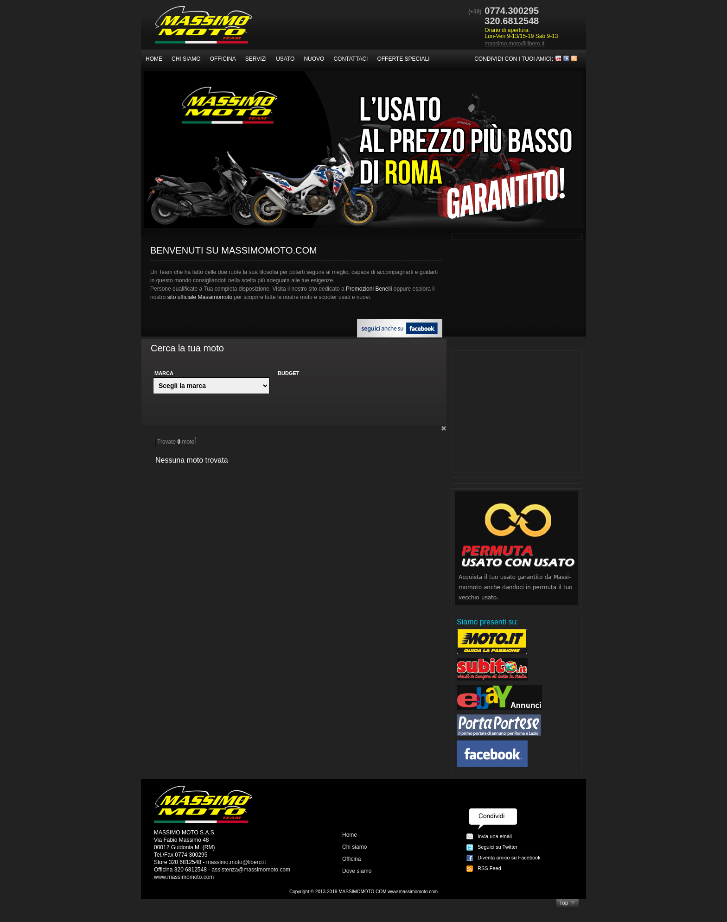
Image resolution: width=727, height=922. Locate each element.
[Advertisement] (516, 411)
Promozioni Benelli (369, 289)
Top (563, 903)
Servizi (256, 59)
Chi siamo (186, 59)
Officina (223, 59)
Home (154, 59)
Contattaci (350, 59)
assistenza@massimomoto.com (251, 869)
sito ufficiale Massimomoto (200, 297)
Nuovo (314, 59)
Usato (285, 59)
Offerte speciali (403, 59)
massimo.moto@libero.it (514, 43)
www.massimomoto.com (184, 877)
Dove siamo (356, 871)
